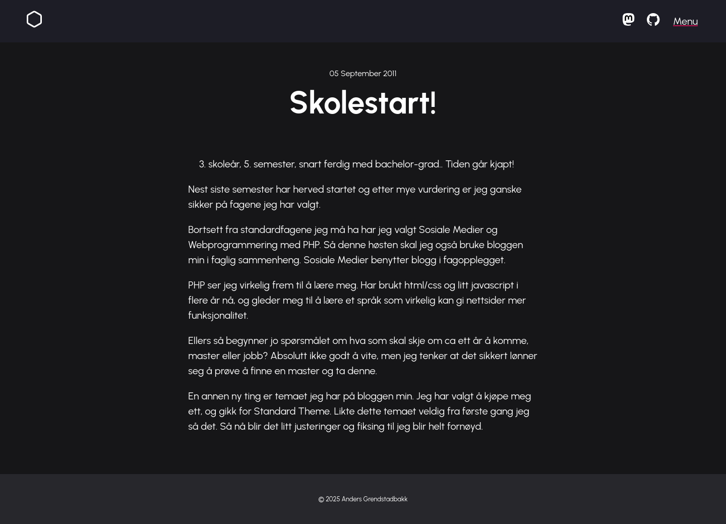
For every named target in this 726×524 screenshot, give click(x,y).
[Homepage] (34, 21)
